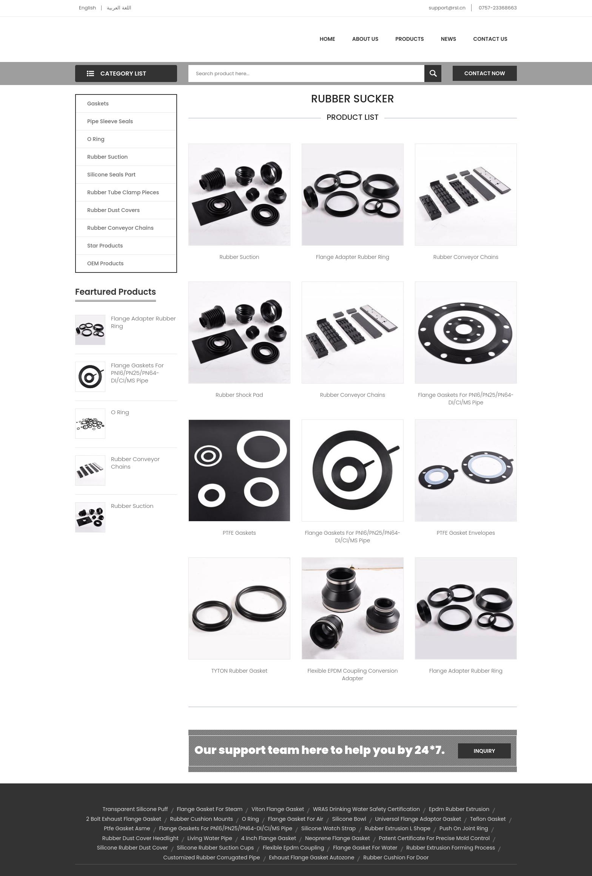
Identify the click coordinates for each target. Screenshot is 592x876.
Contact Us (490, 39)
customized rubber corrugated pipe (211, 857)
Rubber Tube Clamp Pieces (123, 192)
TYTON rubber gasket (239, 671)
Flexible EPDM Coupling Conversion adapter (352, 674)
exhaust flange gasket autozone (311, 857)
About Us (365, 39)
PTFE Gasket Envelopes (466, 533)
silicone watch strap (328, 828)
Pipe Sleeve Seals (110, 121)
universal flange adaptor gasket (418, 819)
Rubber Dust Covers (113, 210)
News (448, 39)
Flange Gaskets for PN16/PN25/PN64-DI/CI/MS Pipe (465, 398)
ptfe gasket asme (127, 828)
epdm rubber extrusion (459, 809)
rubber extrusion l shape (397, 828)
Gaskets (98, 103)
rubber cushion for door (396, 857)
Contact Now (484, 73)
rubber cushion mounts (201, 819)
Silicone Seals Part (111, 174)
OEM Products (105, 263)
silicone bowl (349, 819)
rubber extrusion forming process (450, 847)
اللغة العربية (119, 7)
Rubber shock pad (239, 395)
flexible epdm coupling (293, 847)
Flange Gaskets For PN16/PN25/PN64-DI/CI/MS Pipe (137, 373)
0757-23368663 (498, 7)
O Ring (96, 139)
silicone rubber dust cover (132, 847)
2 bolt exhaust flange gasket (123, 819)
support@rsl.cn (447, 7)
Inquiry (484, 751)
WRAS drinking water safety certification (366, 809)
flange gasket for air (295, 819)
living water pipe (210, 838)
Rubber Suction (107, 157)
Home (327, 39)
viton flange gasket (277, 809)
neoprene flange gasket (337, 838)
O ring (250, 819)
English (87, 7)
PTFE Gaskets (239, 533)
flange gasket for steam (209, 809)
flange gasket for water (365, 847)
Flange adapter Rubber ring (352, 257)
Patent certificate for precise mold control (434, 838)
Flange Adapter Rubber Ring (143, 322)
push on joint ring (463, 828)
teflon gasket (488, 819)
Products (409, 39)
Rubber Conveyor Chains (120, 228)
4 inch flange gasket (268, 838)
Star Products (105, 245)
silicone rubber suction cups (215, 847)
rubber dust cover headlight (140, 838)
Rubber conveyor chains (465, 257)
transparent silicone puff (135, 809)
